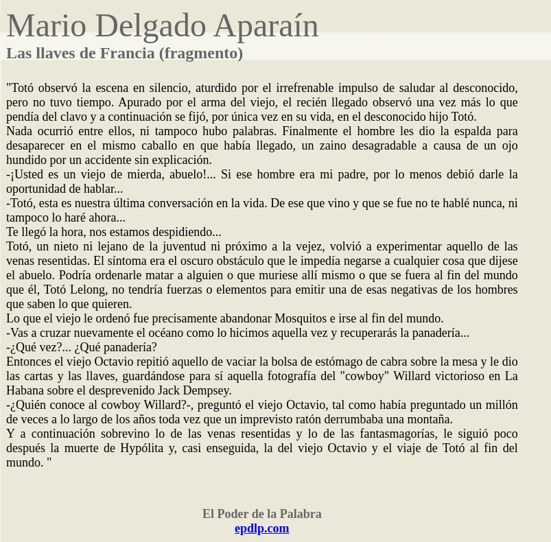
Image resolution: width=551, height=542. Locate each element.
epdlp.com (262, 528)
